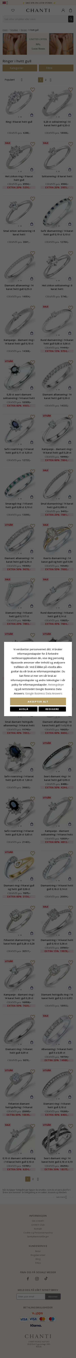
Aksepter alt (38, 701)
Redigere (52, 709)
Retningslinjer (54, 684)
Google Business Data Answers (37, 693)
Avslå (23, 709)
